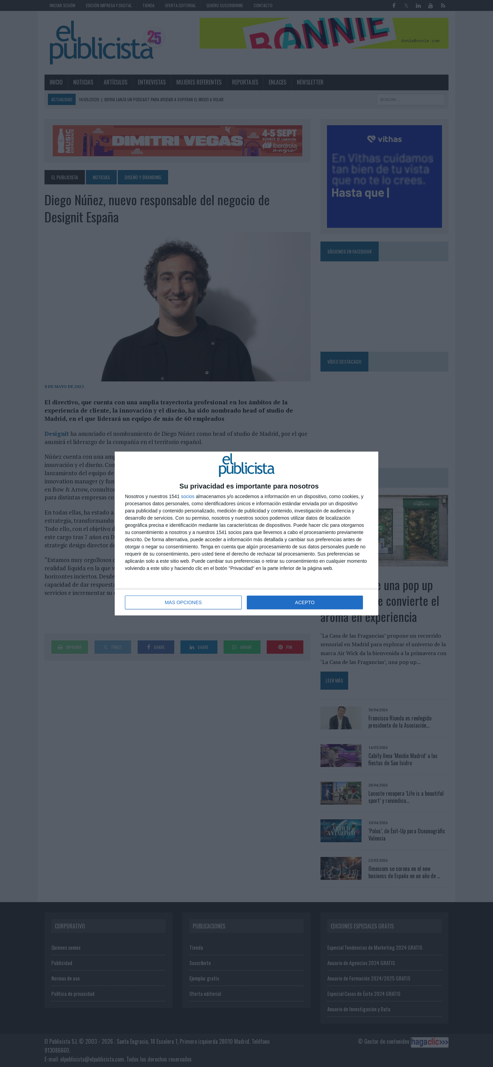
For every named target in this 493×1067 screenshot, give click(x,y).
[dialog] (246, 533)
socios (187, 496)
